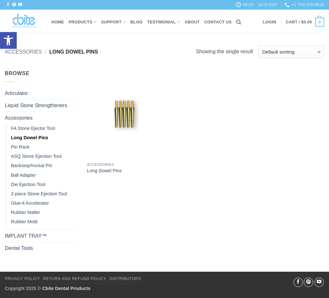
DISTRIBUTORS (125, 279)
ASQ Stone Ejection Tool (36, 156)
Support (113, 22)
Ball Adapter (23, 175)
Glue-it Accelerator (30, 203)
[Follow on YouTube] (20, 5)
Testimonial (163, 22)
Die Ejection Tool (28, 184)
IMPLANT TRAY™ (26, 236)
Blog (136, 22)
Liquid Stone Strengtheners (36, 105)
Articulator (16, 93)
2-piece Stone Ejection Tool (39, 193)
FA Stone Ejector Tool (33, 128)
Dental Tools (19, 248)
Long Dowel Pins (29, 137)
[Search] (238, 22)
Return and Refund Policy (74, 279)
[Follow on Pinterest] (14, 5)
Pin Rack (20, 146)
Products (82, 22)
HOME (57, 22)
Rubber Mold (24, 221)
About (192, 22)
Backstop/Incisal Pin (31, 165)
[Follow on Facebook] (8, 5)
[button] (269, 22)
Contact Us (218, 22)
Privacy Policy (22, 279)
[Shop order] (291, 52)
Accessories (23, 52)
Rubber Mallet (25, 212)
